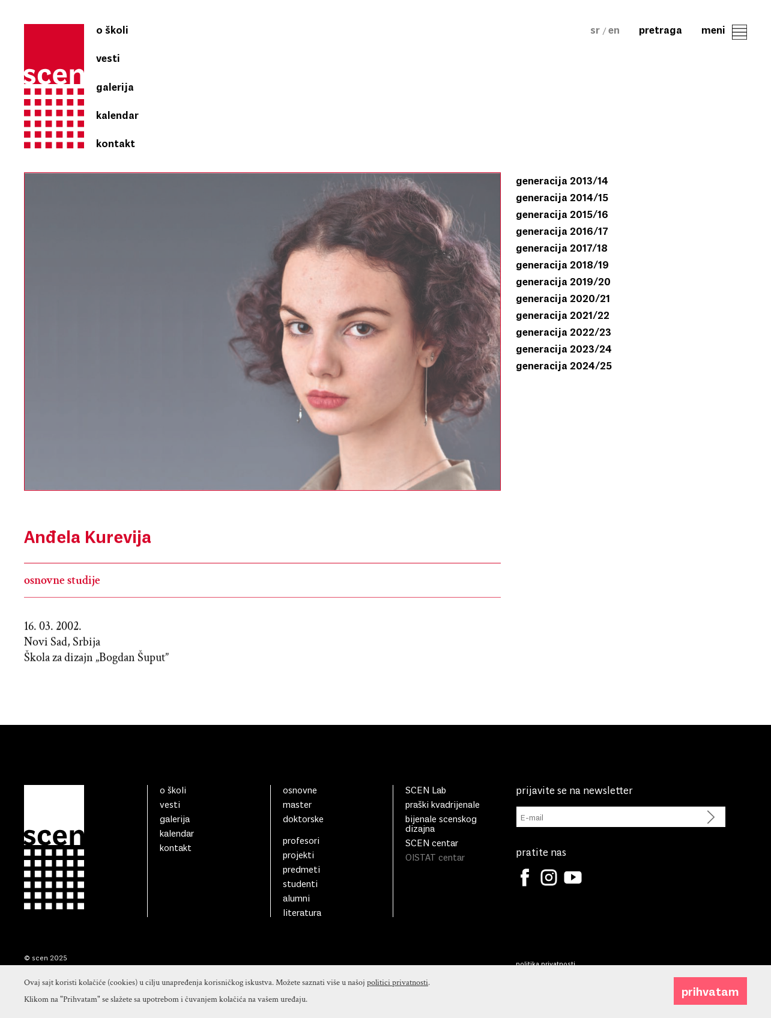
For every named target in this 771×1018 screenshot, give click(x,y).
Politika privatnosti (545, 963)
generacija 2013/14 (562, 180)
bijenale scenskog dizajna (441, 823)
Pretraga (660, 29)
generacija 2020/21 (563, 297)
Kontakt (115, 143)
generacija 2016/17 (562, 230)
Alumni (296, 897)
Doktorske (303, 818)
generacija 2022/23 (563, 331)
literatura (302, 912)
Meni (724, 29)
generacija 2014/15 (562, 197)
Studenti (300, 883)
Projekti (298, 854)
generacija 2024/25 (564, 365)
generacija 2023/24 (564, 348)
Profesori (301, 840)
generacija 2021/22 (562, 314)
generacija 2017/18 (562, 247)
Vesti (108, 57)
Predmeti (301, 868)
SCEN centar (431, 842)
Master (297, 804)
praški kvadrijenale (442, 804)
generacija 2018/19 (562, 264)
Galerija (115, 86)
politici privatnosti (397, 1003)
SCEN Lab (425, 789)
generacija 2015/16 (562, 213)
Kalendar (117, 115)
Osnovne (300, 789)
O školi (112, 29)
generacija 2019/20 (563, 281)
